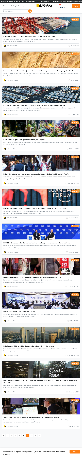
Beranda (5, 6)
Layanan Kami (25, 6)
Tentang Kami (15, 6)
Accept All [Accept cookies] (75, 451)
